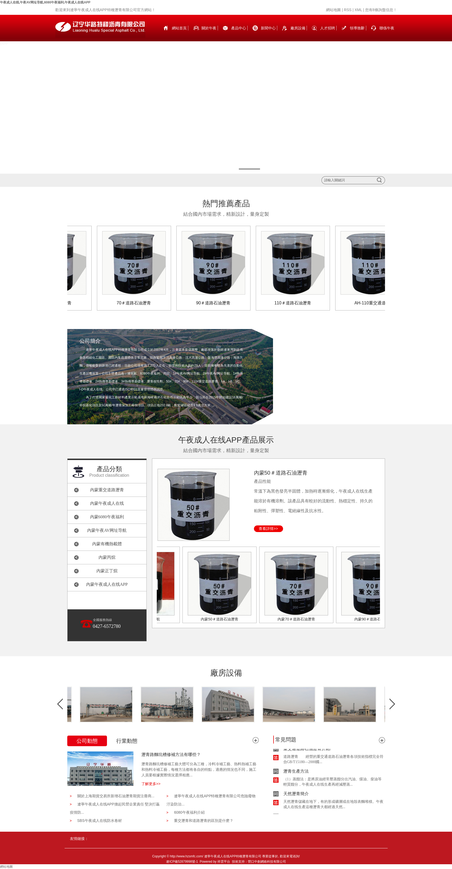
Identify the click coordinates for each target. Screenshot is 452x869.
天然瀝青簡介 (296, 794)
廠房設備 (297, 28)
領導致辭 (357, 28)
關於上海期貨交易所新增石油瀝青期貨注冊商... (116, 796)
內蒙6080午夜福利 (107, 517)
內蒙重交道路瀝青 (107, 490)
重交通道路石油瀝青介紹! (307, 749)
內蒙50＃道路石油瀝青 (280, 473)
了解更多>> (150, 784)
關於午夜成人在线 (209, 33)
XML (358, 10)
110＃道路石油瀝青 (293, 303)
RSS (348, 10)
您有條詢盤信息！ (381, 10)
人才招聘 (327, 28)
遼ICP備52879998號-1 (182, 861)
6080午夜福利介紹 (189, 812)
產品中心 (238, 28)
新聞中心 (268, 28)
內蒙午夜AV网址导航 (107, 530)
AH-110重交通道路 (373, 303)
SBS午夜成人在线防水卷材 (99, 820)
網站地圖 (333, 10)
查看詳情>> (268, 528)
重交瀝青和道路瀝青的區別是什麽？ (203, 820)
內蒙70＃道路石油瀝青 (297, 619)
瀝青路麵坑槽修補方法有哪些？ (171, 754)
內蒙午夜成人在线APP (107, 584)
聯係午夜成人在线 (386, 33)
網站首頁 (179, 28)
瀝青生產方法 (296, 772)
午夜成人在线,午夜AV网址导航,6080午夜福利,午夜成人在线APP (45, 2)
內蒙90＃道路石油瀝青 (374, 619)
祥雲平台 (223, 861)
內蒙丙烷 (107, 557)
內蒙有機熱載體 (107, 544)
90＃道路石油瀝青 (214, 303)
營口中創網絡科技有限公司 (267, 861)
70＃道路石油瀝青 (135, 303)
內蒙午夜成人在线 (107, 503)
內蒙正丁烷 (107, 571)
